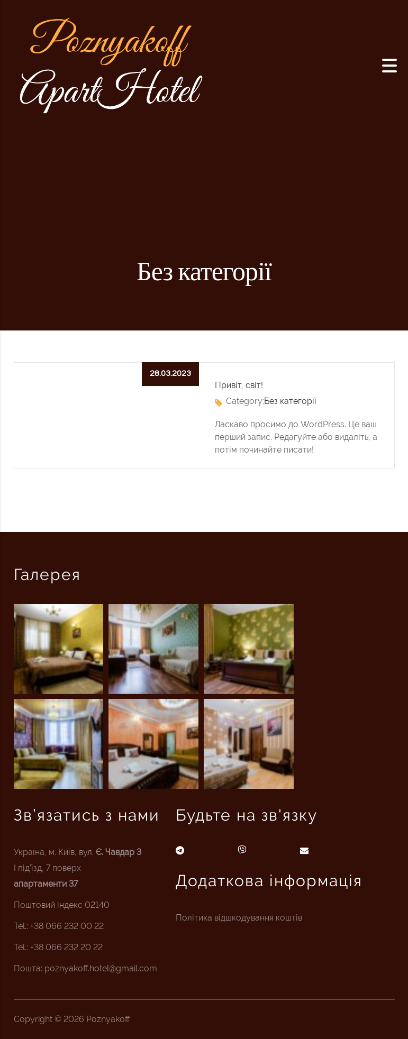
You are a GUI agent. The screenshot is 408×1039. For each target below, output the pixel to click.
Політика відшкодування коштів (239, 918)
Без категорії (290, 401)
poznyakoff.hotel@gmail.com (100, 968)
